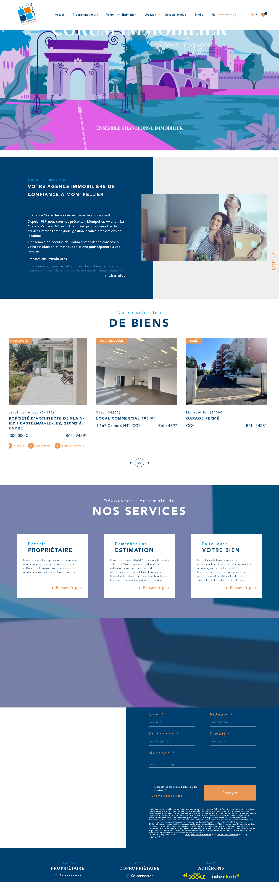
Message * (162, 753)
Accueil (59, 15)
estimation (129, 15)
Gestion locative (175, 15)
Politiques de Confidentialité (198, 834)
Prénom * (221, 715)
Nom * (157, 715)
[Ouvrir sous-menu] (118, 14)
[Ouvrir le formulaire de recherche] (227, 15)
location (150, 15)
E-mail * (220, 734)
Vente (110, 15)
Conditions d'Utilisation (227, 834)
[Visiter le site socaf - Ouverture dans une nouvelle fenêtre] (194, 876)
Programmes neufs (85, 15)
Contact (273, 262)
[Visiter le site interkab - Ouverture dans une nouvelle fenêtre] (225, 876)
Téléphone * (164, 734)
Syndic (198, 15)
